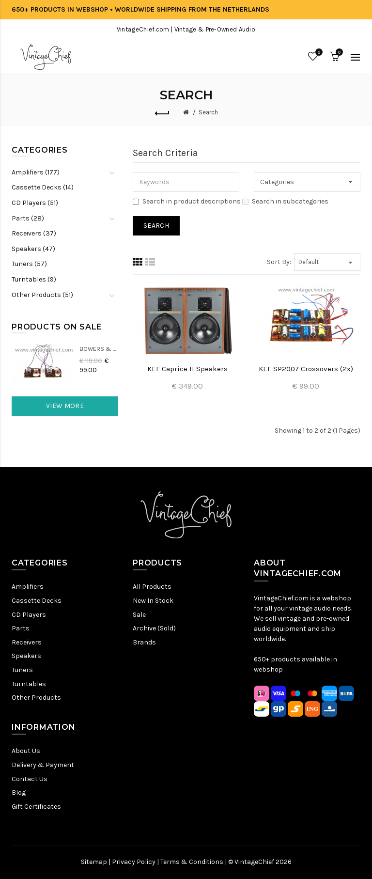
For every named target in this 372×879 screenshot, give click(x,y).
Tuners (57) (29, 264)
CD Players (29, 615)
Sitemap (94, 862)
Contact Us (29, 779)
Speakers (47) (33, 249)
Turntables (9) (34, 279)
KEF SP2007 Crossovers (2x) (306, 368)
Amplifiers (28, 586)
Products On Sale (57, 326)
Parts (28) (28, 218)
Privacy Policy (133, 862)
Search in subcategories (285, 201)
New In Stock (153, 600)
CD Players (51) (35, 203)
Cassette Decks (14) (43, 187)
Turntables (29, 684)
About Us (26, 751)
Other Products (36, 697)
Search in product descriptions (187, 201)
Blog (19, 792)
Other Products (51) (42, 295)
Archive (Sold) (154, 628)
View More (65, 406)
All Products (152, 586)
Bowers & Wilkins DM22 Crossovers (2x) (98, 348)
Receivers (27, 642)
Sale (139, 615)
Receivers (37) (34, 233)
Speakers (26, 656)
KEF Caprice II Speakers (187, 368)
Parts (21, 628)
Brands (144, 642)
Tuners (22, 670)
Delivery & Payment (43, 765)
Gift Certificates (36, 806)
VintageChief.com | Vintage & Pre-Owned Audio (186, 29)
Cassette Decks (37, 600)
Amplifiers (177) (36, 172)
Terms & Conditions (191, 862)
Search (208, 112)
